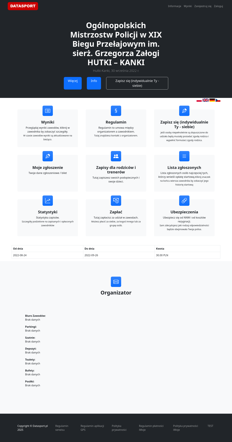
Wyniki (188, 6)
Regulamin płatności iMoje (151, 428)
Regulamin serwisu (61, 428)
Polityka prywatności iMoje (185, 428)
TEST (210, 426)
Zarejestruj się (203, 6)
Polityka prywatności (119, 428)
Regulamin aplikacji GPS (92, 428)
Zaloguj (218, 6)
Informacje (174, 6)
